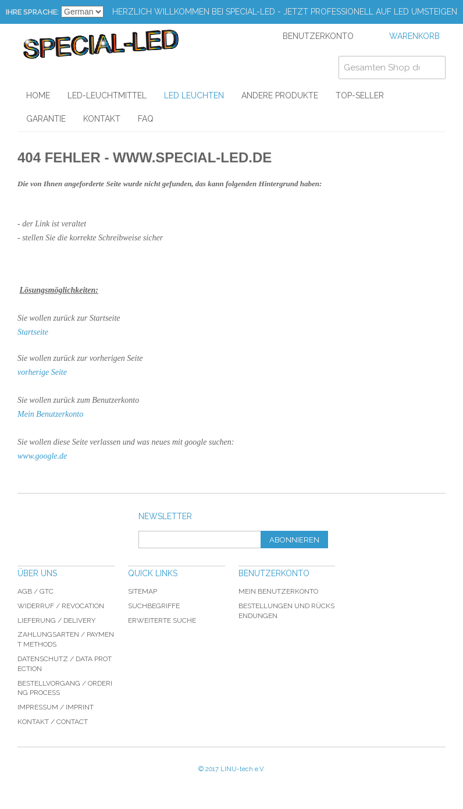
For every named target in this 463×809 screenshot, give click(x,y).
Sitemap (142, 591)
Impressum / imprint (55, 707)
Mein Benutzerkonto (50, 414)
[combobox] (392, 67)
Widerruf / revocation (60, 606)
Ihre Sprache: (32, 12)
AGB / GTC (35, 591)
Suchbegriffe (154, 606)
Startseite (32, 332)
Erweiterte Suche (162, 620)
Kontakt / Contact (52, 722)
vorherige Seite (42, 372)
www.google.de (42, 456)
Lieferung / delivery (56, 620)
